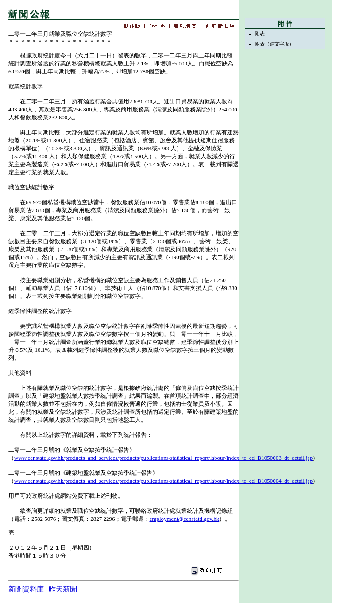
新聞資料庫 (26, 589)
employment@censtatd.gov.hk (185, 519)
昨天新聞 (63, 589)
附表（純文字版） (274, 43)
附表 (260, 33)
